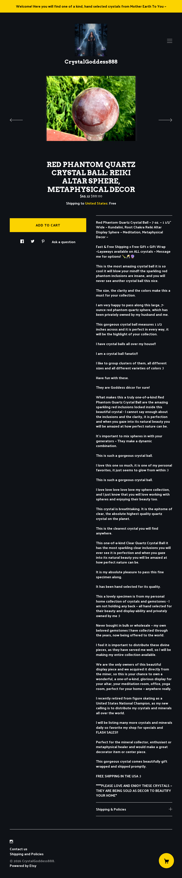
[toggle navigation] (169, 41)
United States (96, 203)
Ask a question (63, 241)
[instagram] (11, 841)
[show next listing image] (161, 119)
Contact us (18, 849)
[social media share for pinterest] (43, 240)
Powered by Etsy (23, 865)
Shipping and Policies (27, 854)
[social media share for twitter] (32, 240)
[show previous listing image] (20, 119)
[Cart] (166, 860)
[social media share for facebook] (22, 240)
